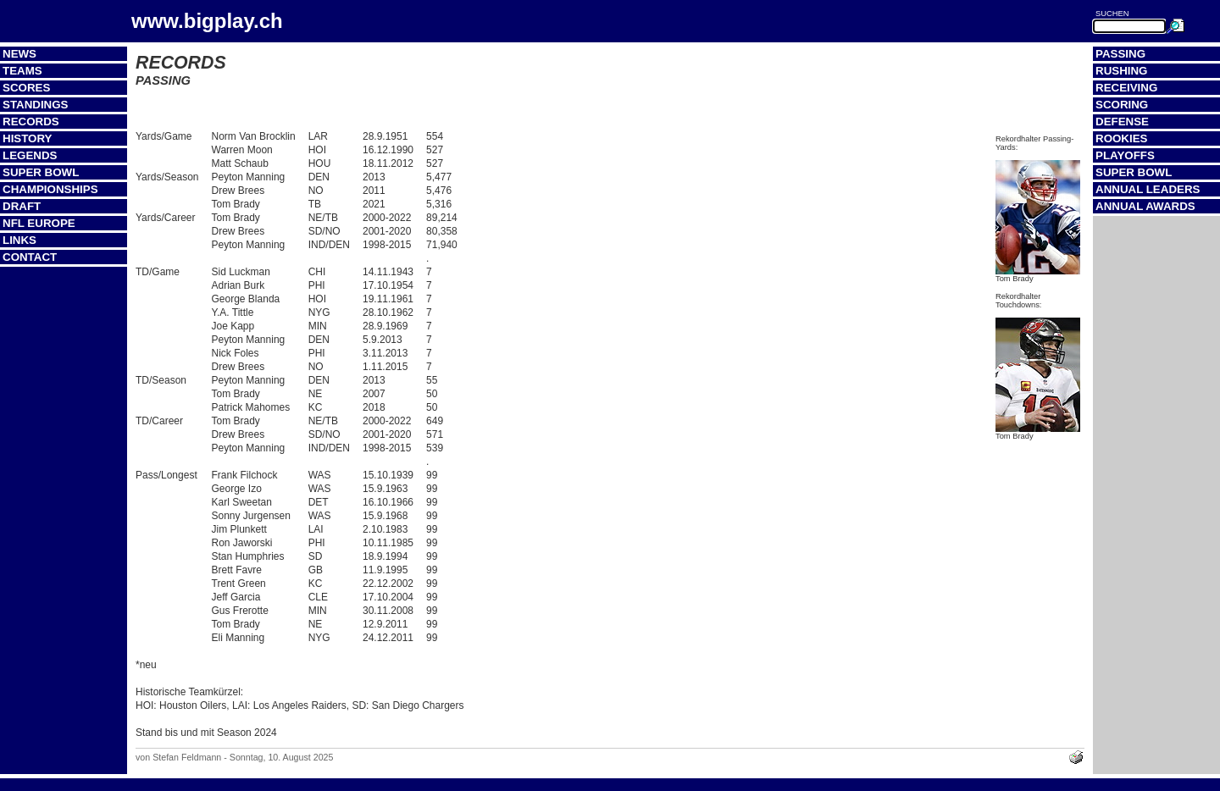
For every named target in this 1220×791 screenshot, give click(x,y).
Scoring (1121, 104)
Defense (1122, 121)
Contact (30, 257)
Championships (50, 189)
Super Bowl (41, 172)
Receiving (1126, 87)
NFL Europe (39, 223)
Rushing (1121, 70)
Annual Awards (1145, 206)
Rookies (1121, 138)
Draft (22, 206)
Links (19, 240)
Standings (36, 104)
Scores (26, 87)
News (19, 53)
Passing (1120, 53)
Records (31, 121)
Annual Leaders (1147, 189)
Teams (22, 70)
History (28, 138)
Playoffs (1125, 155)
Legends (30, 155)
